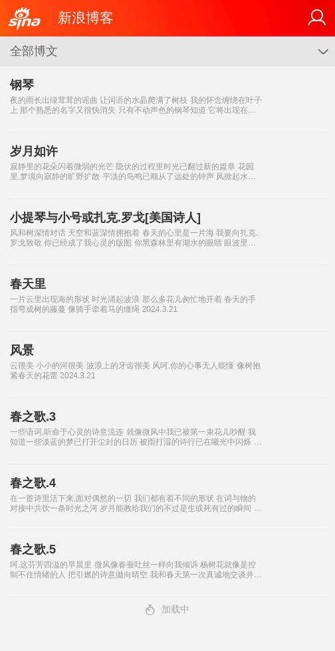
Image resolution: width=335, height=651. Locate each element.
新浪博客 (86, 17)
